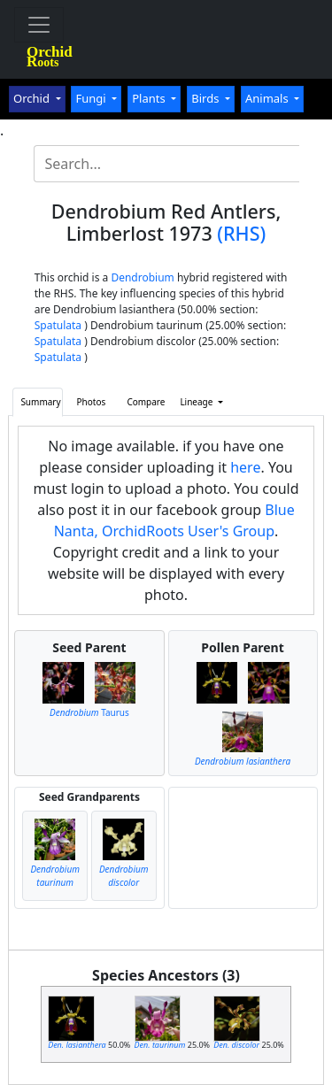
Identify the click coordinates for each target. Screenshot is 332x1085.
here (245, 467)
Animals (268, 98)
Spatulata (58, 325)
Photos (91, 402)
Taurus (89, 712)
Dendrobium (142, 277)
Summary (40, 402)
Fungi (92, 98)
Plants (150, 98)
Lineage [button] (197, 402)
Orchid (32, 98)
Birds (206, 98)
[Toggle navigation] (39, 24)
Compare (146, 402)
